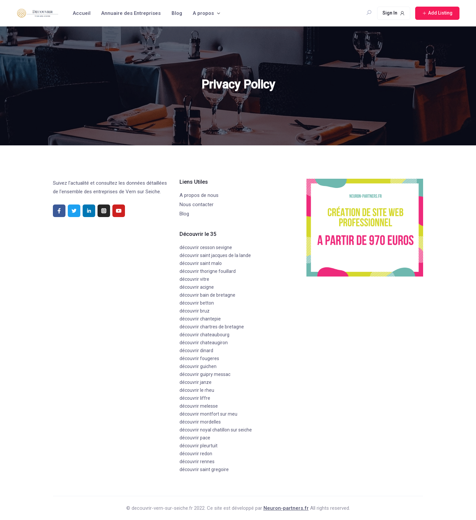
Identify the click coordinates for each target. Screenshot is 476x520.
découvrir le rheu (196, 390)
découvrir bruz (194, 311)
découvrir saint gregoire (204, 469)
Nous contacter (196, 204)
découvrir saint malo (200, 263)
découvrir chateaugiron (203, 342)
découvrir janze (195, 382)
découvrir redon (195, 453)
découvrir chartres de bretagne (211, 326)
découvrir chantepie (200, 318)
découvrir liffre (194, 398)
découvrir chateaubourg (204, 334)
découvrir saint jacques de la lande (215, 255)
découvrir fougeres (199, 358)
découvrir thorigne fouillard (207, 271)
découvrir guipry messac (204, 374)
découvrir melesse (198, 406)
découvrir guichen (198, 366)
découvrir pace (194, 437)
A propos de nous (198, 195)
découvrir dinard (196, 350)
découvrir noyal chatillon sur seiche (215, 429)
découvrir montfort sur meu (208, 414)
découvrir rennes (197, 461)
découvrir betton (196, 303)
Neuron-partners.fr (286, 508)
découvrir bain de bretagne (207, 295)
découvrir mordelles (200, 422)
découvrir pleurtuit (198, 445)
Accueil (82, 13)
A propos (203, 13)
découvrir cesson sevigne (205, 247)
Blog (177, 13)
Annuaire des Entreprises (131, 13)
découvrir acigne (196, 287)
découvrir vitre (194, 279)
